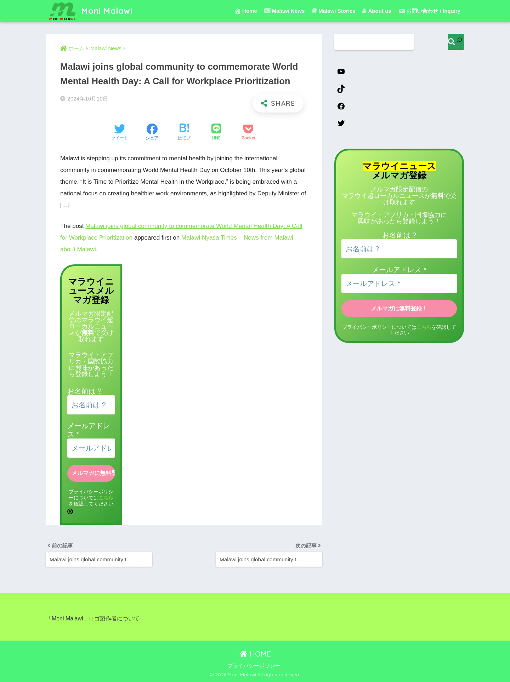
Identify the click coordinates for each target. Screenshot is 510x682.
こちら (105, 497)
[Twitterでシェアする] (119, 132)
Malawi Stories (333, 11)
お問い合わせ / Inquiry (429, 11)
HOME (255, 653)
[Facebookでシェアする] (152, 132)
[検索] (456, 42)
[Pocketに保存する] (248, 132)
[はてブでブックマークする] (184, 132)
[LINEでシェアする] (216, 132)
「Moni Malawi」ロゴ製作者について (93, 618)
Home (245, 11)
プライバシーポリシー (253, 666)
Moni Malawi (90, 11)
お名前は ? (84, 391)
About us (376, 11)
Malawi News (284, 11)
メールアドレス (399, 270)
